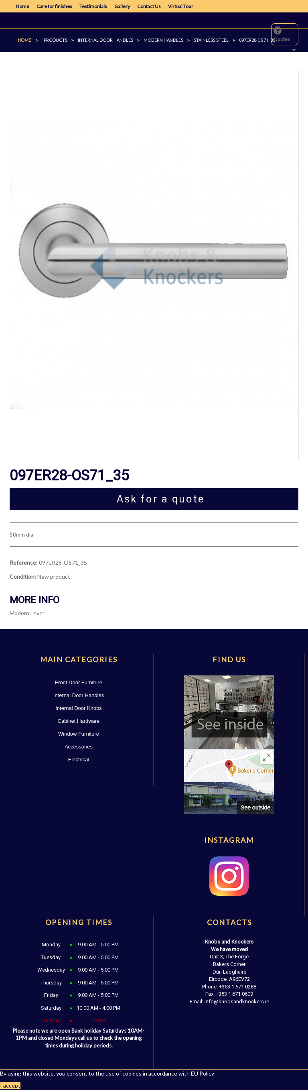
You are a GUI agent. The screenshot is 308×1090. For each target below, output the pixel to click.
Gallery (122, 6)
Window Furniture (78, 734)
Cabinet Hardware (79, 721)
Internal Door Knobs (78, 708)
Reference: (24, 562)
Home (22, 6)
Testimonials (93, 6)
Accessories (79, 747)
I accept (10, 1085)
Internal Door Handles (78, 695)
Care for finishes (54, 6)
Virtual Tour (180, 6)
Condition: (23, 576)
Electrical (78, 759)
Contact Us (149, 6)
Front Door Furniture (78, 682)
